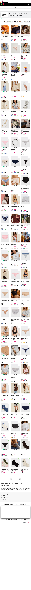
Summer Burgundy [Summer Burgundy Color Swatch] (14, 40)
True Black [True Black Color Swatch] (5, 59)
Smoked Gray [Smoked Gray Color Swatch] (26, 40)
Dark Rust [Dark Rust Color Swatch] (1, 59)
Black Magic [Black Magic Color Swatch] (1, 418)
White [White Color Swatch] (15, 40)
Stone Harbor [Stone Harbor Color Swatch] (26, 173)
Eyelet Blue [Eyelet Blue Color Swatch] (11, 115)
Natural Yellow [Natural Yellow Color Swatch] (17, 115)
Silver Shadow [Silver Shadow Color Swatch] (11, 455)
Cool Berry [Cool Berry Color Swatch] (23, 40)
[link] (15, 7)
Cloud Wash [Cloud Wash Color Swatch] (2, 342)
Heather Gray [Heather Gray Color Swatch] (15, 265)
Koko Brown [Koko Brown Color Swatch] (1, 210)
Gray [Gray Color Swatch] (14, 265)
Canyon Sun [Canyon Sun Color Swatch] (21, 173)
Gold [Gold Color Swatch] (21, 116)
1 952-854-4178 (13, 15)
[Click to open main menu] (28, 4)
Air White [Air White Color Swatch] (11, 248)
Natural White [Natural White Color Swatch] (27, 437)
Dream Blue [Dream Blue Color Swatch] (2, 79)
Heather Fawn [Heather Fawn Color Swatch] (21, 267)
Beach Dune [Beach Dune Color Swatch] (21, 96)
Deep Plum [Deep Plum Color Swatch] (21, 248)
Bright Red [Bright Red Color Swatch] (15, 248)
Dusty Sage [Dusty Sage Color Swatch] (24, 40)
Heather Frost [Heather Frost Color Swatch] (2, 115)
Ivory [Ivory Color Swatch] (24, 437)
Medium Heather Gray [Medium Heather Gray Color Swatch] (21, 154)
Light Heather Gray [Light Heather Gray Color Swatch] (17, 248)
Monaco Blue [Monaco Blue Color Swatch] (2, 59)
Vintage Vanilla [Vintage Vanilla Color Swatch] (2, 400)
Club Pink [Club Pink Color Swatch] (1, 153)
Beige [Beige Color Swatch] (21, 40)
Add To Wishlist (8, 25)
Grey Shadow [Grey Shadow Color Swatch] (5, 437)
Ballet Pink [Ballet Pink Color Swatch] (11, 59)
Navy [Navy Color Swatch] (11, 40)
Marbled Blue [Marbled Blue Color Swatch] (14, 115)
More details (4, 499)
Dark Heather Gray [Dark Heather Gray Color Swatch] (14, 229)
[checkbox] (6, 21)
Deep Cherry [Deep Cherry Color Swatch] (23, 380)
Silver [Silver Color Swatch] (23, 116)
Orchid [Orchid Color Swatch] (17, 304)
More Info (21, 15)
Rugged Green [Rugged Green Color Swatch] (5, 229)
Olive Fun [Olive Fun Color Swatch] (5, 79)
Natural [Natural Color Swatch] (2, 97)
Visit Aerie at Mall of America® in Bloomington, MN (15, 519)
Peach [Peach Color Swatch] (24, 342)
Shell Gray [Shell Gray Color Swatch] (11, 343)
